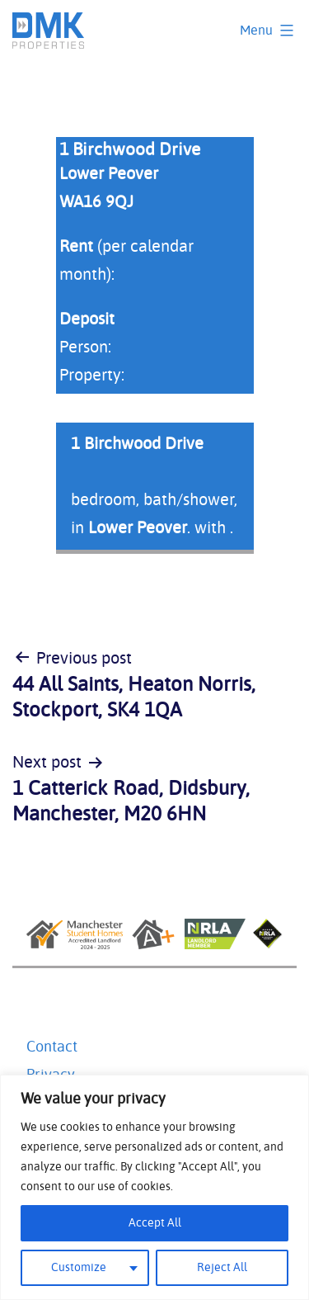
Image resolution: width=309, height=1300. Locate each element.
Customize (78, 1268)
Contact (51, 1047)
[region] (154, 1187)
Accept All (155, 1223)
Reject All (222, 1268)
